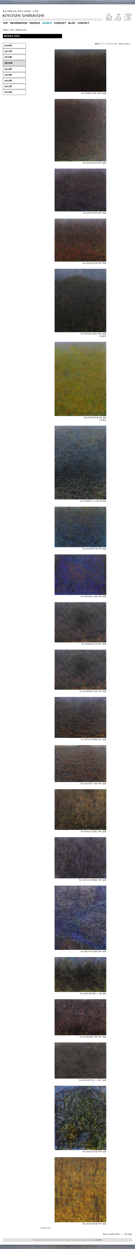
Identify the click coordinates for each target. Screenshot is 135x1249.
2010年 (8, 92)
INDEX (5, 30)
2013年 (8, 75)
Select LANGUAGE (111, 1234)
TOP (5, 23)
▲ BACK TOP (45, 1228)
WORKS (47, 23)
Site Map (128, 1234)
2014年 (8, 69)
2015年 (8, 63)
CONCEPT (60, 23)
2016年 (8, 57)
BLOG (71, 23)
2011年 (8, 86)
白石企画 (97, 1240)
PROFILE (34, 23)
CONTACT (83, 23)
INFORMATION (18, 23)
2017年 (8, 51)
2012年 (8, 80)
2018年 (8, 45)
